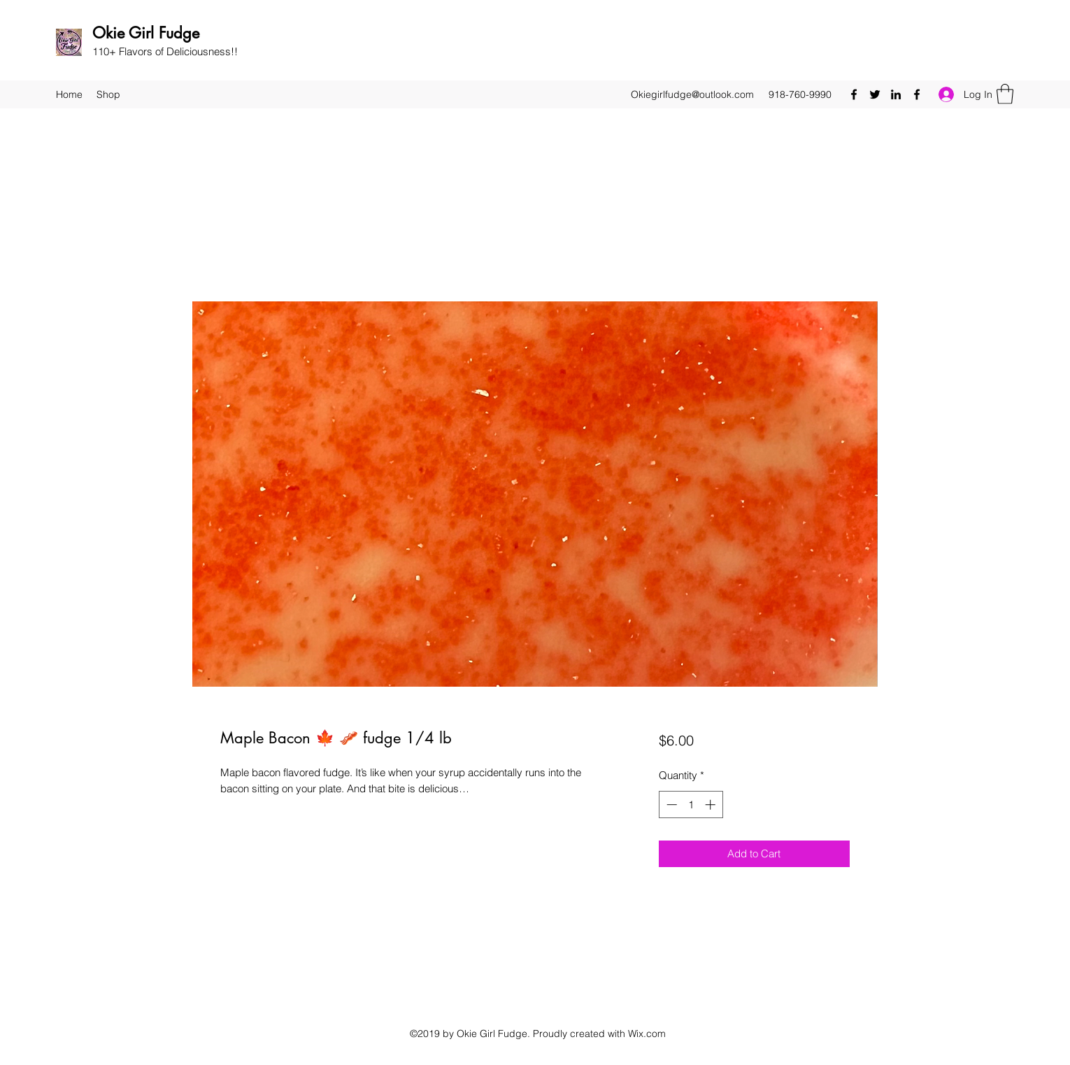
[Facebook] (854, 94)
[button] (1005, 94)
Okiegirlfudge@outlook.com (692, 94)
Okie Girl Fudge (145, 33)
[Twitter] (875, 94)
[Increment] (711, 804)
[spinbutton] (690, 804)
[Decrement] (670, 804)
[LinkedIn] (896, 94)
